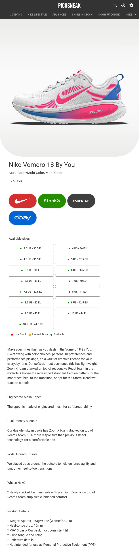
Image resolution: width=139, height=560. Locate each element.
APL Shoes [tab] (59, 14)
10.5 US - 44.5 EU (31, 324)
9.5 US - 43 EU (31, 313)
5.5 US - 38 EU (31, 270)
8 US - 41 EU (77, 291)
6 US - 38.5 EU (77, 270)
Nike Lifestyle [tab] (37, 14)
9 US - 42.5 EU (77, 302)
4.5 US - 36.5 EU (31, 259)
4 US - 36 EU (77, 248)
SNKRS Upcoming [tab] (109, 14)
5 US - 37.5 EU (77, 259)
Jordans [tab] (16, 14)
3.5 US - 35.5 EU (31, 248)
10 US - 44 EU (77, 313)
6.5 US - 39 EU (31, 281)
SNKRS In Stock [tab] (82, 14)
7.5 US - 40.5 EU (31, 291)
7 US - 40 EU (77, 281)
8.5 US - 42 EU (31, 302)
